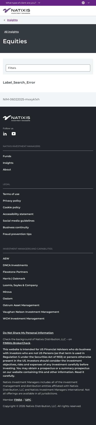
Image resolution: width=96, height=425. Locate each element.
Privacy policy (12, 200)
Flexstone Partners (15, 271)
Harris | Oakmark (14, 278)
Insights (8, 162)
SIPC (28, 399)
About (7, 169)
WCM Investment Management (23, 318)
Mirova (7, 291)
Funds (7, 156)
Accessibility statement (18, 214)
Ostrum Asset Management (21, 305)
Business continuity (16, 227)
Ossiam (8, 298)
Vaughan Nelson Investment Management (31, 311)
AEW (6, 258)
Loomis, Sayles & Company (20, 285)
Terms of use (11, 194)
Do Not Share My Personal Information (28, 332)
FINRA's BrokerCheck (16, 343)
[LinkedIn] (5, 134)
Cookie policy (11, 207)
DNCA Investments (15, 265)
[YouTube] (14, 134)
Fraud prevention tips (17, 234)
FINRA (18, 399)
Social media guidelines (18, 220)
